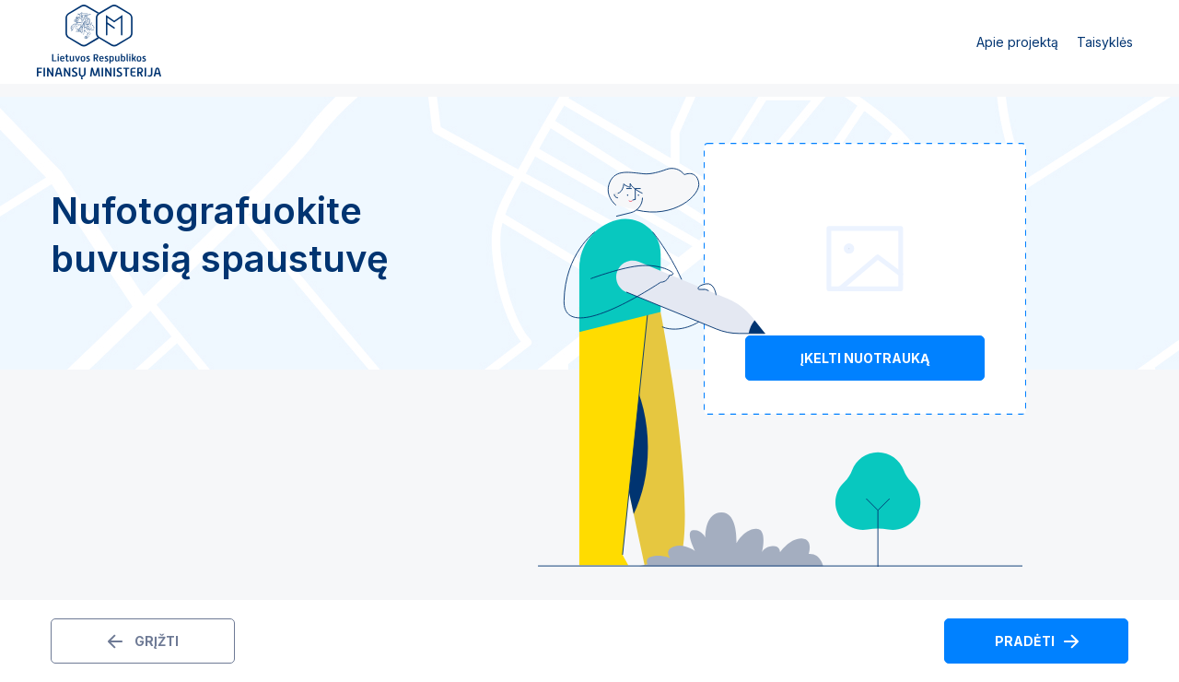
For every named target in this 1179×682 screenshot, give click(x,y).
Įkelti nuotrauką (864, 358)
